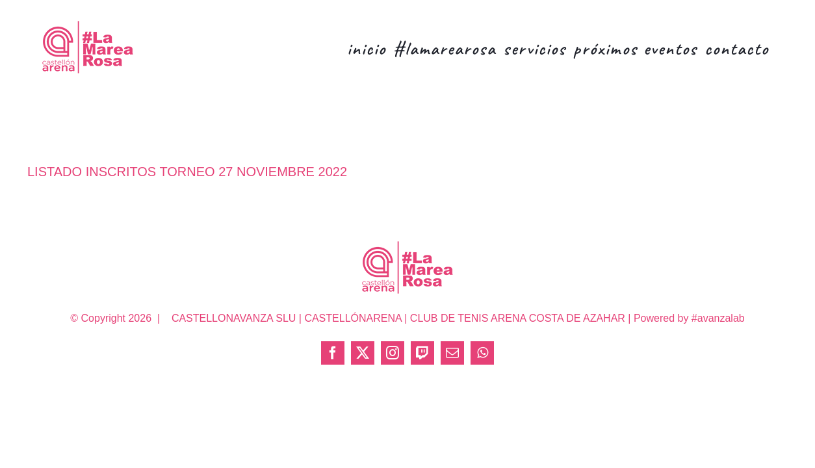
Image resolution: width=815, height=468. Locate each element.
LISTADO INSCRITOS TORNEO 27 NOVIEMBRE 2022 (187, 171)
